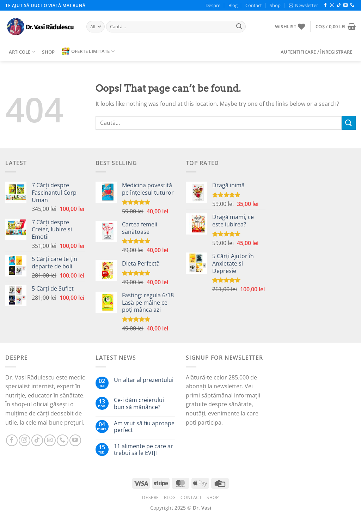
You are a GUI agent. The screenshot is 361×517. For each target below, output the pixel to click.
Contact (253, 5)
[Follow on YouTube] (75, 440)
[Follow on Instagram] (332, 5)
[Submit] (239, 27)
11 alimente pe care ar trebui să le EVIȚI (143, 449)
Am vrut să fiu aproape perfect (144, 426)
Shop (275, 5)
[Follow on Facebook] (325, 5)
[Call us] (352, 5)
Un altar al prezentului (143, 380)
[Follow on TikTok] (339, 5)
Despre (213, 5)
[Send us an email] (345, 5)
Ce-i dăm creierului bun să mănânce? (139, 403)
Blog (233, 5)
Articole (22, 51)
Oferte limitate (88, 51)
